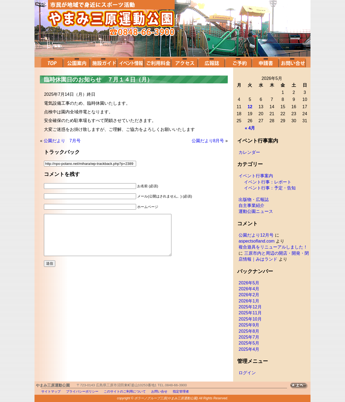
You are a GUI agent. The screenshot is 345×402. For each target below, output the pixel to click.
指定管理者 (181, 391)
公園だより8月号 (208, 140)
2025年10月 (250, 319)
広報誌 (211, 62)
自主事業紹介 (251, 205)
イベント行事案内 (256, 175)
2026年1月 (249, 301)
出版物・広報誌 (254, 199)
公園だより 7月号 (62, 140)
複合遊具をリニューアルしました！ (273, 247)
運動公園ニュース (256, 211)
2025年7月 (249, 337)
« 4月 (250, 128)
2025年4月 (249, 349)
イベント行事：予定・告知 (270, 188)
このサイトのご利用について (125, 391)
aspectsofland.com (256, 241)
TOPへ (300, 386)
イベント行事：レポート (267, 182)
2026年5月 (249, 283)
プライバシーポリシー (82, 391)
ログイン (247, 372)
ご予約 (238, 62)
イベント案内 (130, 62)
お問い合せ (292, 62)
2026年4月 (249, 289)
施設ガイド (103, 62)
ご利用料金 (157, 62)
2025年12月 (250, 307)
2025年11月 (250, 313)
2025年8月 (249, 331)
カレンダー (249, 152)
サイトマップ (51, 391)
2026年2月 (249, 294)
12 (249, 106)
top (51, 62)
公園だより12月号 (256, 235)
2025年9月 (249, 325)
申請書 (265, 62)
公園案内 (76, 62)
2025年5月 (249, 343)
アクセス (184, 62)
